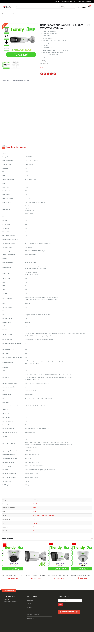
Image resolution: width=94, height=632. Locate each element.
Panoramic (44, 515)
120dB (35, 523)
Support (30, 600)
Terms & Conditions (66, 1)
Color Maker (36, 515)
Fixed (34, 511)
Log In (57, 1)
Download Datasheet (16, 147)
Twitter (44, 73)
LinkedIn (48, 73)
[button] (89, 539)
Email (54, 73)
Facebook (41, 73)
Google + (51, 73)
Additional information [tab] (21, 80)
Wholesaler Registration (85, 1)
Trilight (56, 515)
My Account (31, 604)
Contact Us (31, 618)
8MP (34, 507)
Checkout (30, 607)
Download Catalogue (69, 612)
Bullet (35, 504)
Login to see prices (45, 68)
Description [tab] (6, 80)
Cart (75, 1)
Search (60, 604)
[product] (12, 558)
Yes (34, 519)
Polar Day (51, 515)
